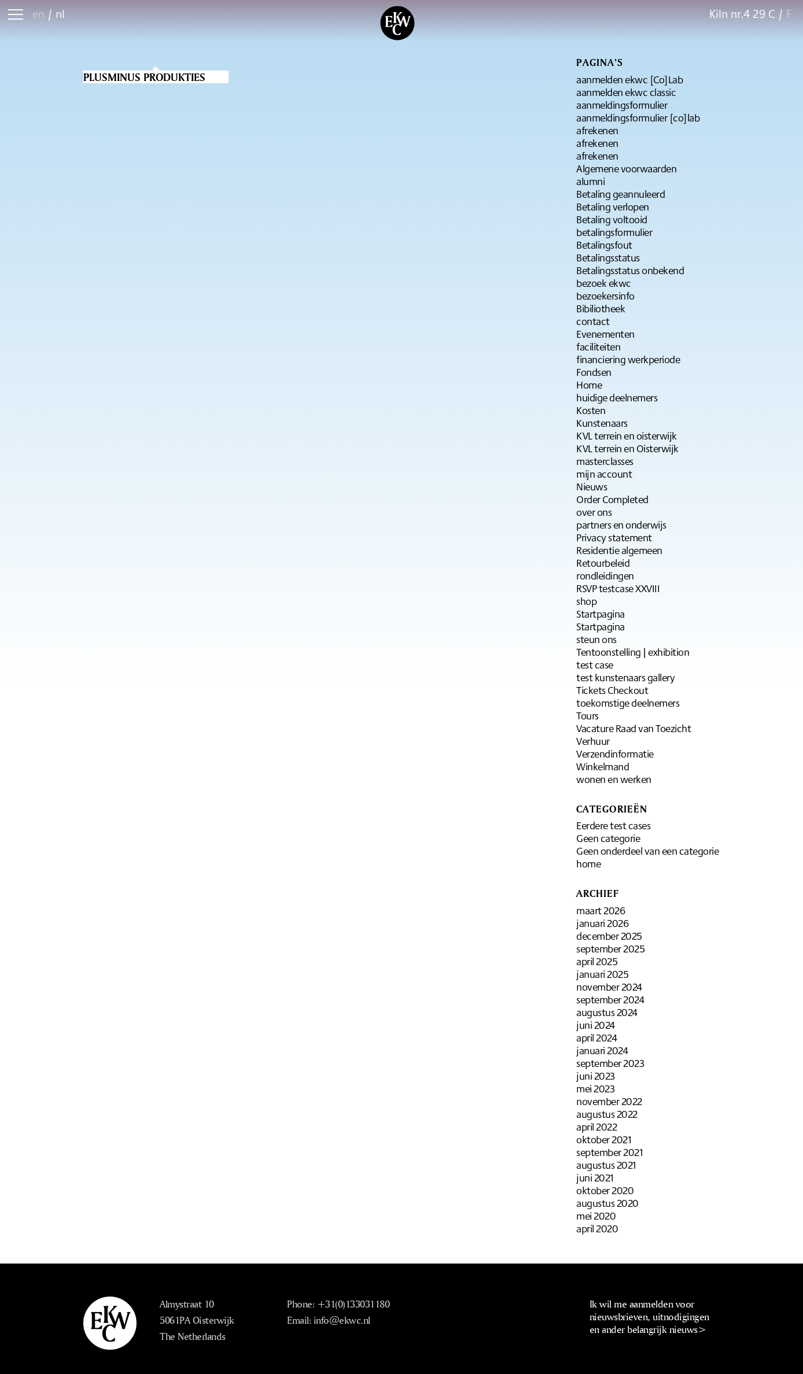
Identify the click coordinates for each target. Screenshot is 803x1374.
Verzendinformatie (615, 753)
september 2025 (610, 948)
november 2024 (609, 986)
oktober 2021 (603, 1139)
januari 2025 (602, 973)
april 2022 (596, 1126)
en (38, 13)
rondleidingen (605, 575)
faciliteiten (598, 346)
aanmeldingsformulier (621, 104)
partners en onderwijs (621, 524)
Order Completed (612, 499)
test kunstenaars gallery (625, 677)
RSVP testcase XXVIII (618, 588)
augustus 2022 (607, 1113)
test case (594, 664)
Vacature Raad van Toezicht (633, 728)
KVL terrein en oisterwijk (626, 435)
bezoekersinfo (605, 295)
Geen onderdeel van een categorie (647, 850)
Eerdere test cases (613, 825)
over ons (594, 511)
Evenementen (605, 333)
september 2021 (609, 1151)
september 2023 (610, 1062)
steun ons (596, 639)
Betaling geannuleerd (620, 193)
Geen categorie (608, 837)
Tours (587, 715)
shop (586, 600)
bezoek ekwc (603, 282)
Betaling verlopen (612, 206)
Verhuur (593, 740)
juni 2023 (595, 1075)
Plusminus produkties (144, 77)
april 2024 (596, 1037)
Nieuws (591, 486)
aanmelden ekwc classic (626, 91)
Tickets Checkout (612, 689)
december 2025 (609, 935)
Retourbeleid (602, 562)
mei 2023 (595, 1088)
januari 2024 (602, 1050)
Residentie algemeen (619, 549)
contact (593, 320)
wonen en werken (613, 778)
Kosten (590, 410)
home (588, 863)
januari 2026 (602, 922)
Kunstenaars (602, 422)
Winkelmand (602, 766)
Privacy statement (614, 537)
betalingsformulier (614, 231)
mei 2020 (596, 1215)
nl (60, 13)
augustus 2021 (606, 1164)
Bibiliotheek (600, 308)
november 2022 (609, 1101)
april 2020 (597, 1228)
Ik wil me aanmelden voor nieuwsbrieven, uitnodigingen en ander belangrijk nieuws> (649, 1316)
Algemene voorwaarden (626, 168)
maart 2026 (600, 910)
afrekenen (597, 130)
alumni (590, 181)
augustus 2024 (607, 1012)
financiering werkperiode (628, 359)
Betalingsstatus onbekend (630, 270)
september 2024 (610, 999)
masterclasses (604, 460)
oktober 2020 (604, 1190)
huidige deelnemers (616, 397)
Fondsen (594, 371)
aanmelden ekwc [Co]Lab (629, 79)
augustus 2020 (607, 1202)
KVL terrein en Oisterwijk (627, 448)
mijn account (604, 473)
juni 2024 (595, 1024)
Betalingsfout (604, 244)
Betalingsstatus (608, 257)
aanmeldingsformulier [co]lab (637, 117)
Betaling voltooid (611, 219)
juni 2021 (595, 1177)
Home (589, 384)
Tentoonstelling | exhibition (632, 651)
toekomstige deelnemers (627, 702)
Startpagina (600, 613)
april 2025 (596, 961)
